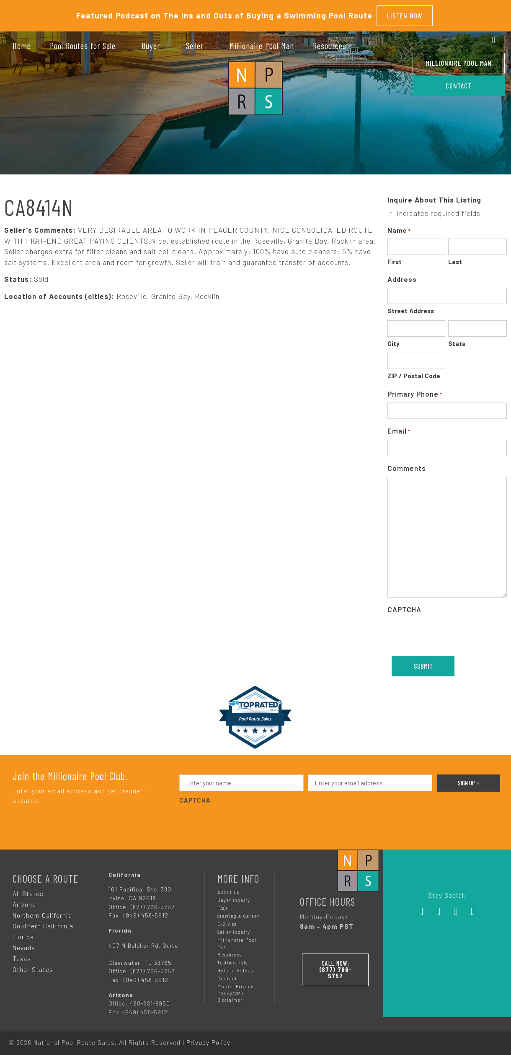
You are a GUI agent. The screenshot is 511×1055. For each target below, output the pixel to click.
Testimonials (232, 960)
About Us (228, 889)
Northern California (42, 912)
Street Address (410, 308)
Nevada (24, 945)
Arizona (24, 901)
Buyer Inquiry (233, 897)
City (393, 341)
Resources (229, 952)
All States (28, 890)
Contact (227, 976)
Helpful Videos (235, 968)
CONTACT (459, 85)
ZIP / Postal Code (413, 373)
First (394, 259)
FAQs (222, 905)
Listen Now (405, 14)
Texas (22, 956)
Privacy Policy (208, 1039)
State (457, 341)
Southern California (43, 923)
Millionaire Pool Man (459, 63)
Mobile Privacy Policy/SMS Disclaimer (235, 990)
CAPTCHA (404, 607)
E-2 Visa (227, 921)
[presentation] (243, 819)
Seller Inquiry (233, 929)
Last (455, 259)
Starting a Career (238, 913)
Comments (406, 465)
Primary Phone (414, 392)
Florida (23, 934)
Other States (33, 967)
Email (398, 429)
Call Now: (335, 965)
